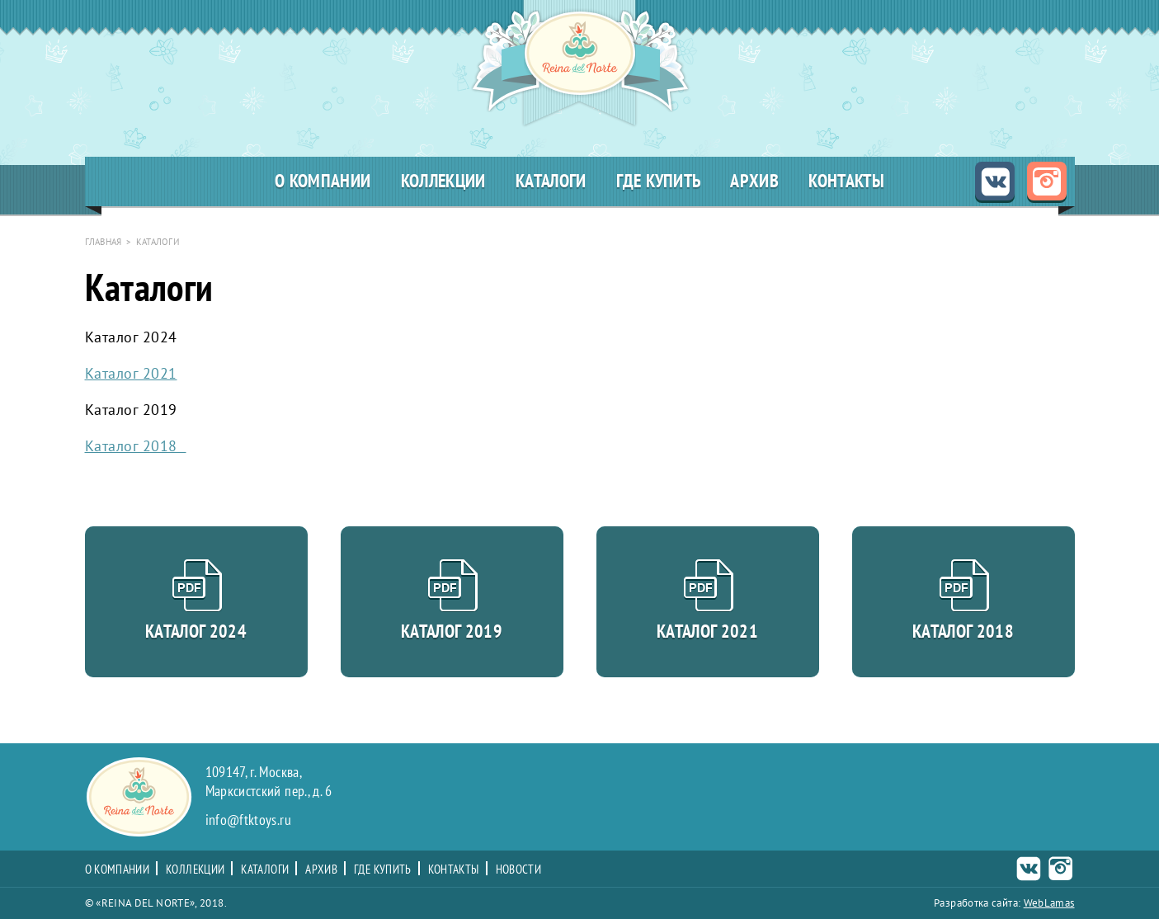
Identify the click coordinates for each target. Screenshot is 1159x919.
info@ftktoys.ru (248, 820)
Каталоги (551, 181)
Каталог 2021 (131, 373)
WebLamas (1049, 903)
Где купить (658, 181)
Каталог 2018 (135, 445)
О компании (323, 181)
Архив (754, 181)
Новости (519, 869)
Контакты (846, 181)
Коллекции (443, 181)
